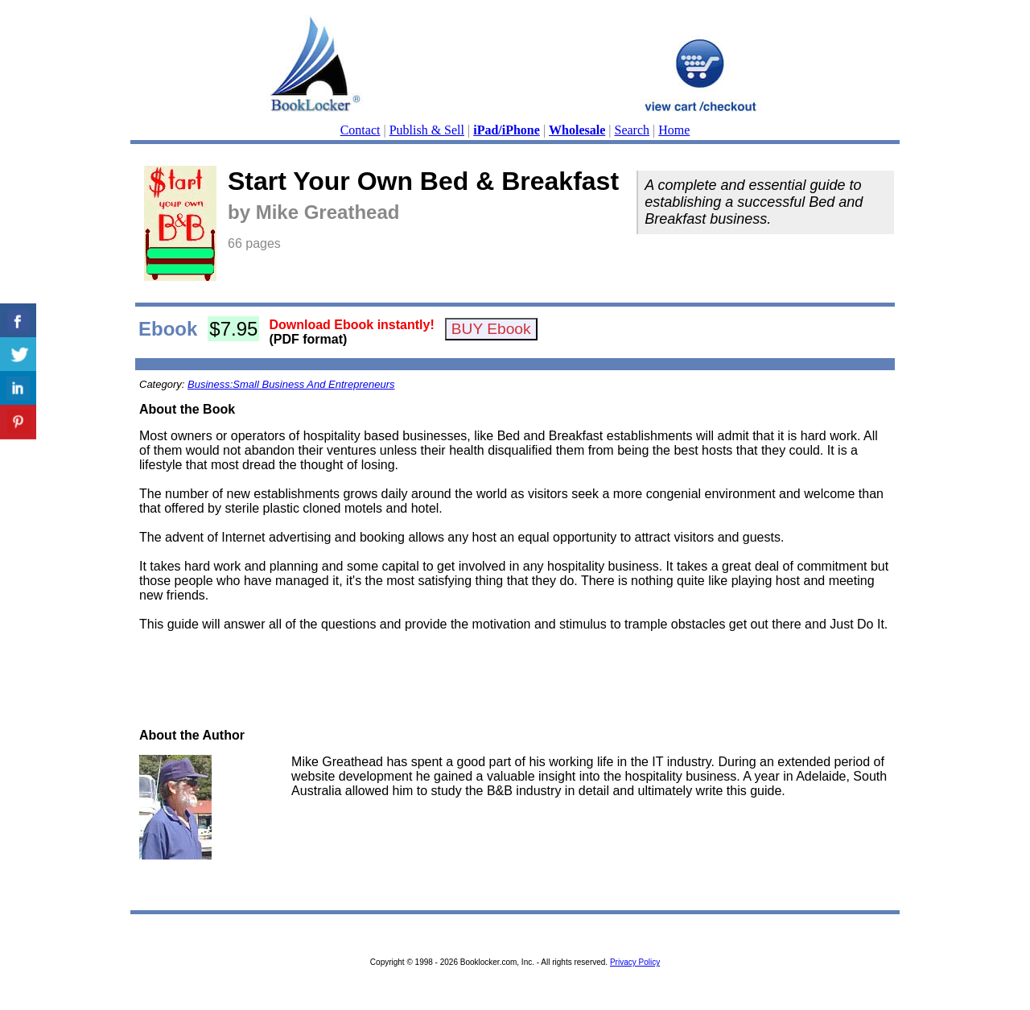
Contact (360, 130)
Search (632, 130)
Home (674, 130)
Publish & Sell (426, 130)
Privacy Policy (635, 962)
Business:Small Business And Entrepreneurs (290, 384)
